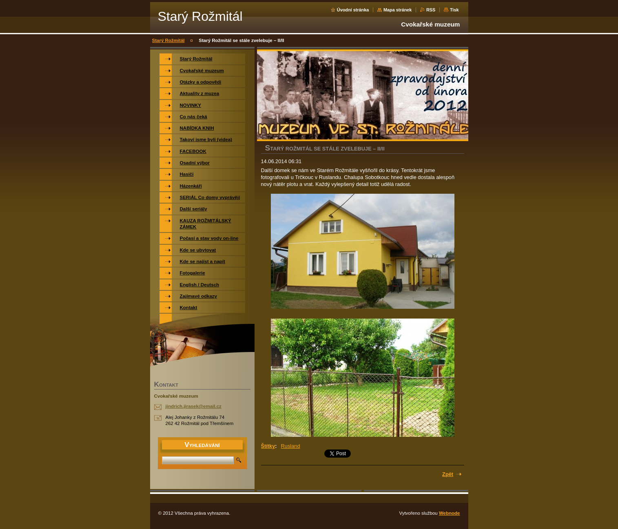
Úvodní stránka (353, 9)
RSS (430, 9)
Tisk (454, 9)
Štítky (268, 446)
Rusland (290, 446)
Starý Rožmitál (168, 40)
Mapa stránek (397, 9)
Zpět (447, 474)
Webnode (449, 513)
